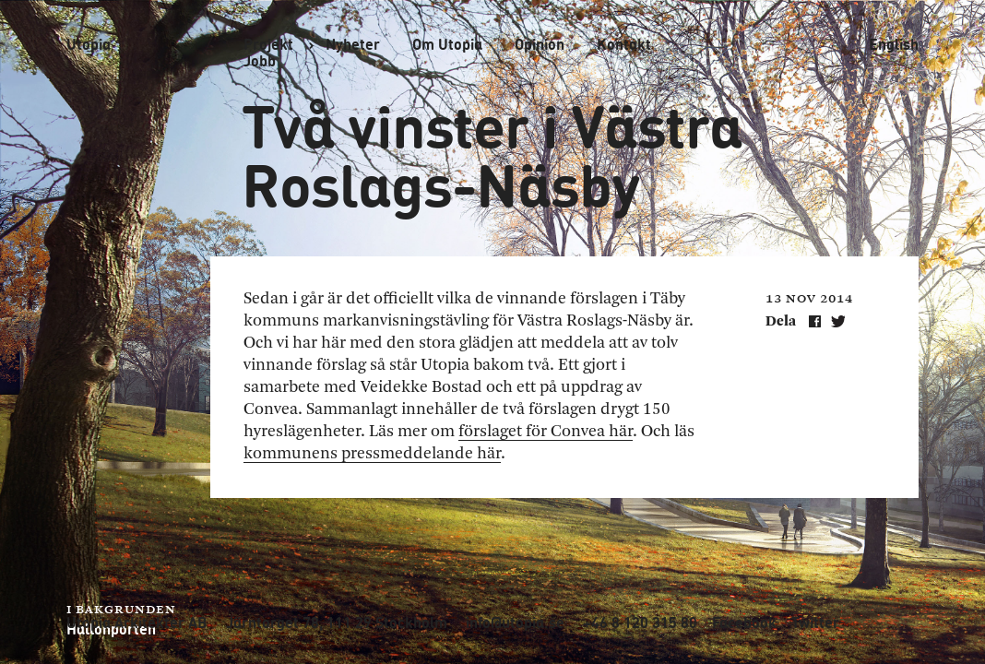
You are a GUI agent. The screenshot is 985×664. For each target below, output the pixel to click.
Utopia (88, 44)
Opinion (539, 44)
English (894, 44)
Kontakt (624, 44)
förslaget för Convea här (545, 431)
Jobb (259, 61)
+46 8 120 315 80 (640, 622)
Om (447, 44)
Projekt (268, 44)
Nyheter (353, 44)
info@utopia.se (515, 622)
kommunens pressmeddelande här (372, 453)
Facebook (744, 622)
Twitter (815, 622)
